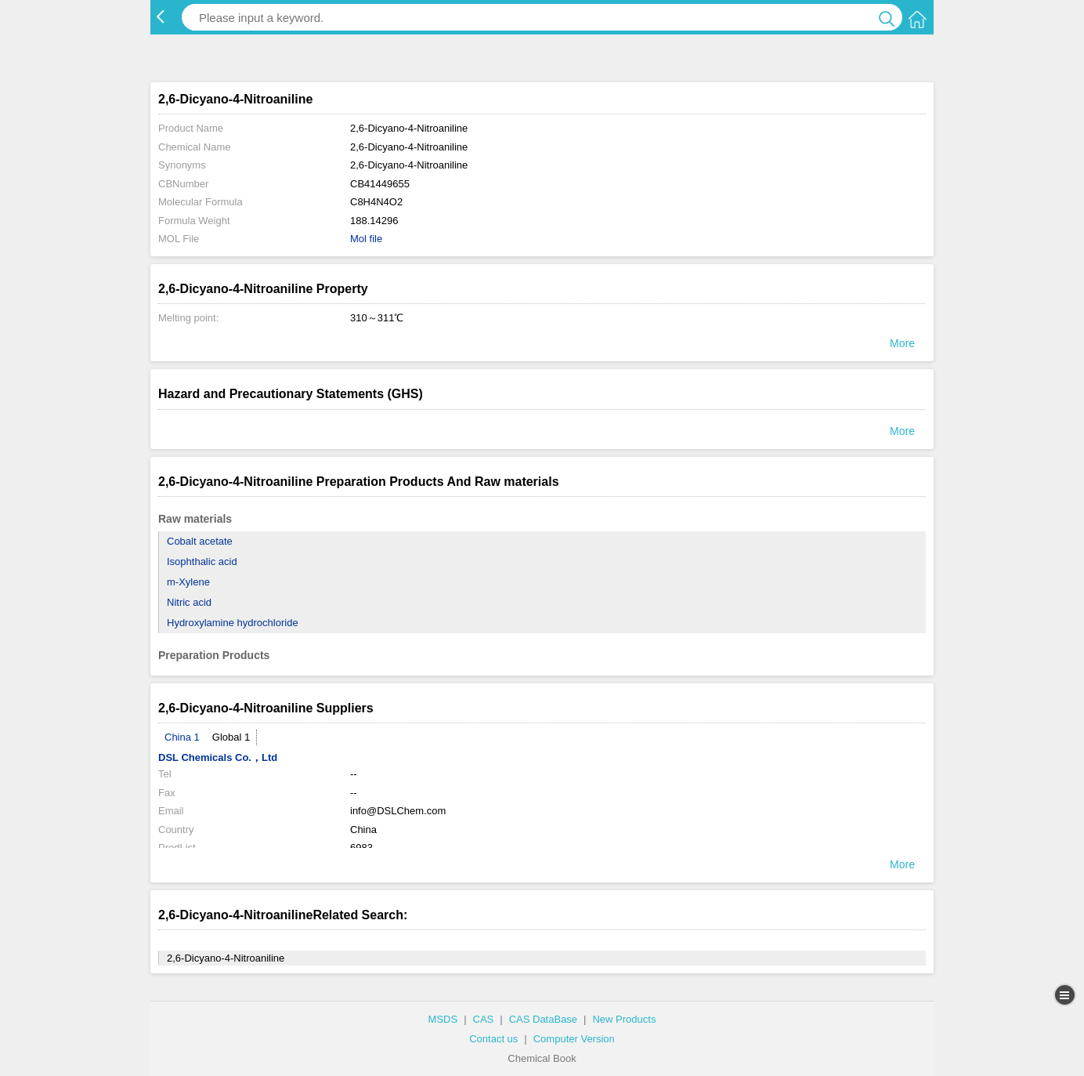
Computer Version (574, 1039)
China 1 (182, 737)
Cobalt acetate (200, 541)
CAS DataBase (543, 1019)
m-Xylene (188, 582)
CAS (483, 1019)
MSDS (443, 1019)
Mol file (366, 239)
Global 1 (231, 737)
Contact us (493, 1039)
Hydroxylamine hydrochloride (232, 623)
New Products (624, 1019)
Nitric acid (189, 602)
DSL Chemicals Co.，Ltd (217, 757)
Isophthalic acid (202, 561)
